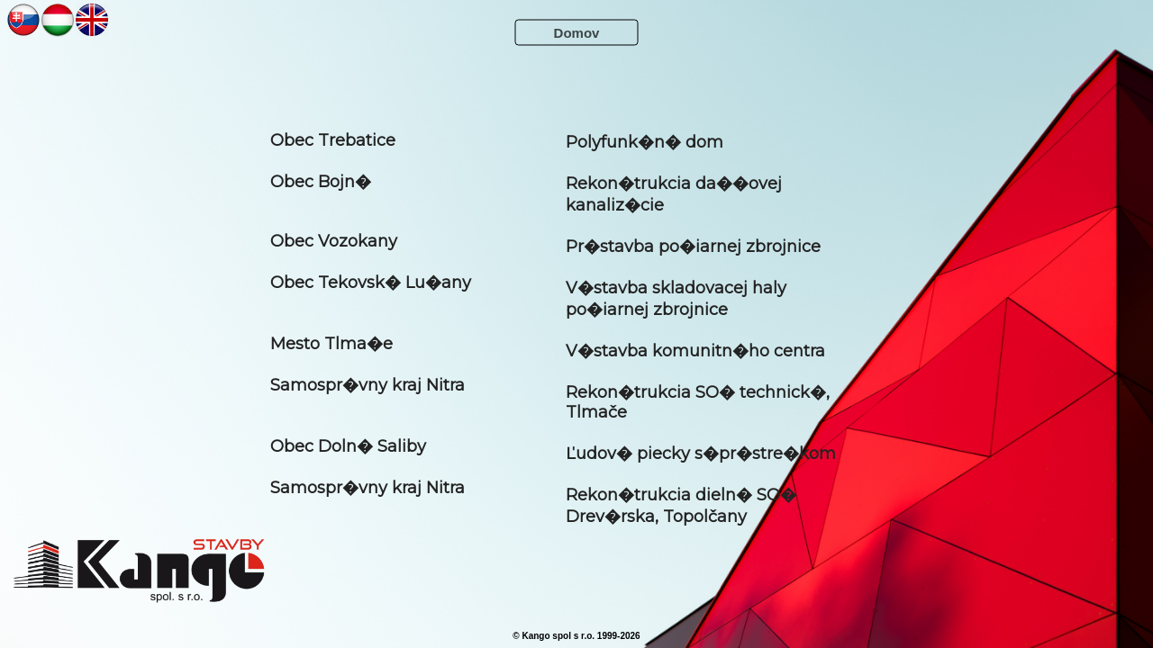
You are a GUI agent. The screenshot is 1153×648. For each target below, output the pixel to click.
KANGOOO (139, 570)
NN (23, 19)
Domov (577, 32)
